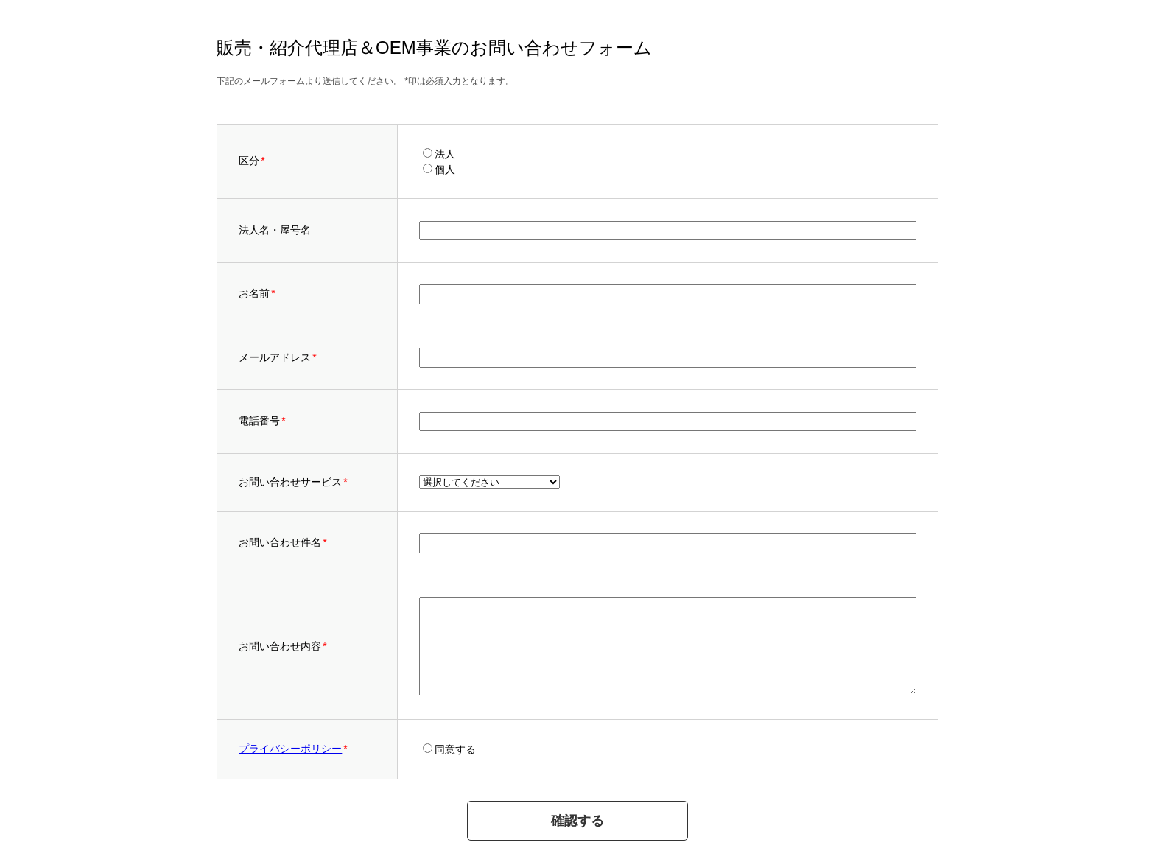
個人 (445, 169)
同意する (455, 749)
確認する (577, 820)
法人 (445, 154)
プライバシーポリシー (290, 748)
